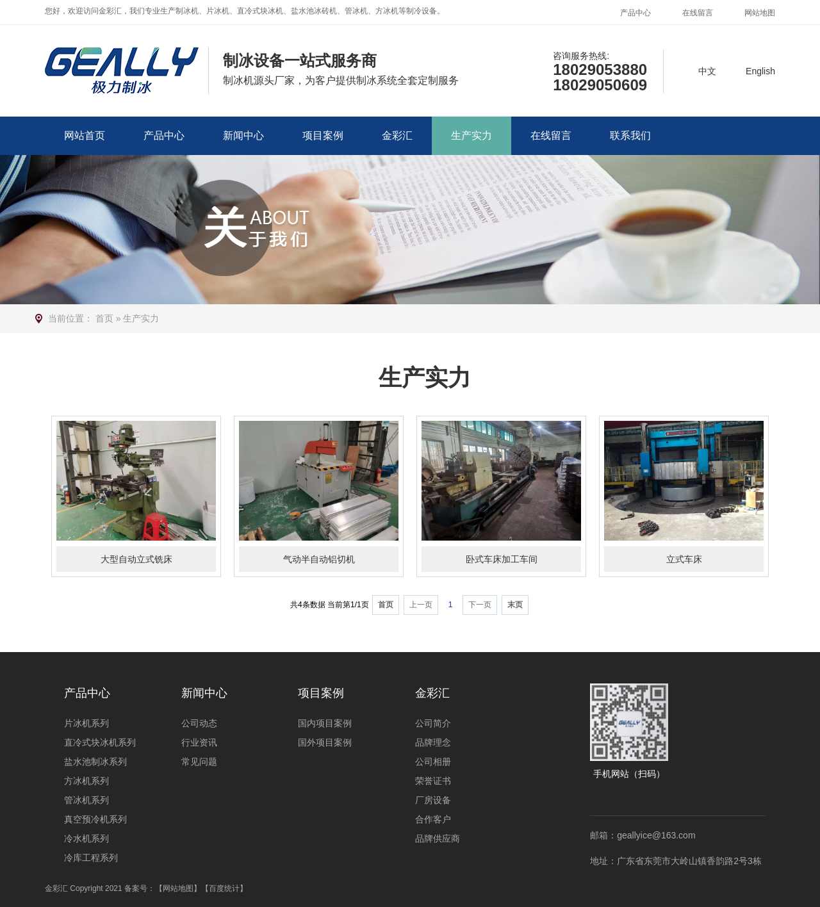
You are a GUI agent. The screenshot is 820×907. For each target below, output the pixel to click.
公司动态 (199, 723)
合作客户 (433, 819)
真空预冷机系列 (95, 819)
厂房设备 (433, 800)
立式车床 (684, 559)
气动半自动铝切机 (319, 559)
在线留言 (697, 12)
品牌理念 (433, 742)
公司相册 (433, 761)
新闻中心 (243, 135)
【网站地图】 (178, 888)
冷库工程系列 (91, 858)
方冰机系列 (86, 781)
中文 (707, 71)
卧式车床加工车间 (501, 559)
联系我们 (630, 135)
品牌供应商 (437, 838)
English (760, 71)
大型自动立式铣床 (136, 559)
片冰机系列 (86, 723)
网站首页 (84, 135)
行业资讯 (199, 742)
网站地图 (759, 12)
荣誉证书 (433, 781)
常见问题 (199, 761)
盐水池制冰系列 (95, 761)
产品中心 (635, 12)
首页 (104, 318)
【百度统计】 (224, 888)
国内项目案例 (325, 723)
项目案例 (322, 135)
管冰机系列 (86, 800)
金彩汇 (397, 135)
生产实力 (471, 135)
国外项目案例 (325, 742)
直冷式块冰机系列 (100, 742)
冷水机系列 (86, 838)
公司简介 (433, 723)
